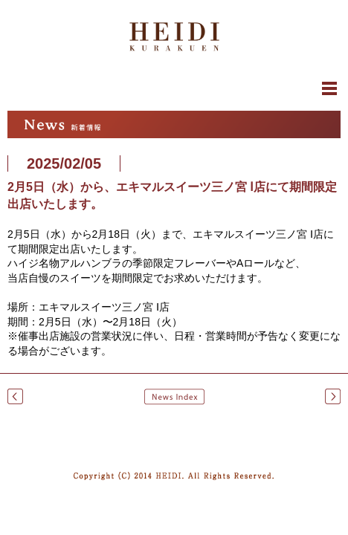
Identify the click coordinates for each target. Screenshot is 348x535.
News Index (174, 397)
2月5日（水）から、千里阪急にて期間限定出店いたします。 (15, 396)
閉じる (174, 92)
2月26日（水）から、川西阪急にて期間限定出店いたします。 (333, 396)
